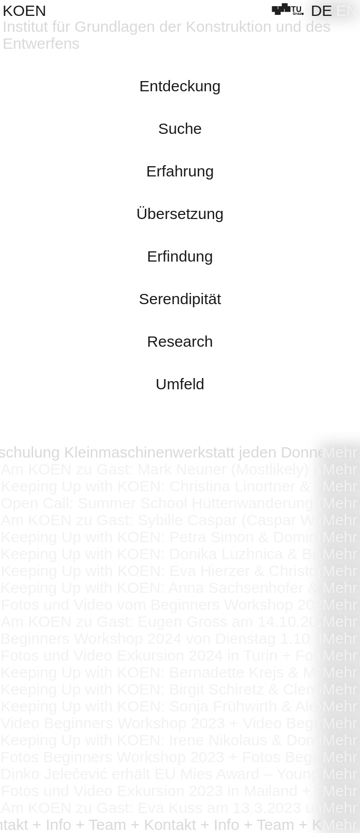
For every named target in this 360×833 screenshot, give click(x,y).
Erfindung (180, 256)
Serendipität (180, 298)
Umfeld (180, 383)
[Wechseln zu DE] (321, 10)
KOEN (24, 10)
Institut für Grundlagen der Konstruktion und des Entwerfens (167, 35)
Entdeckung (179, 85)
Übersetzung (179, 213)
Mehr (340, 452)
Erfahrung (180, 171)
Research (180, 341)
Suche (180, 128)
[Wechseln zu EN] (346, 10)
